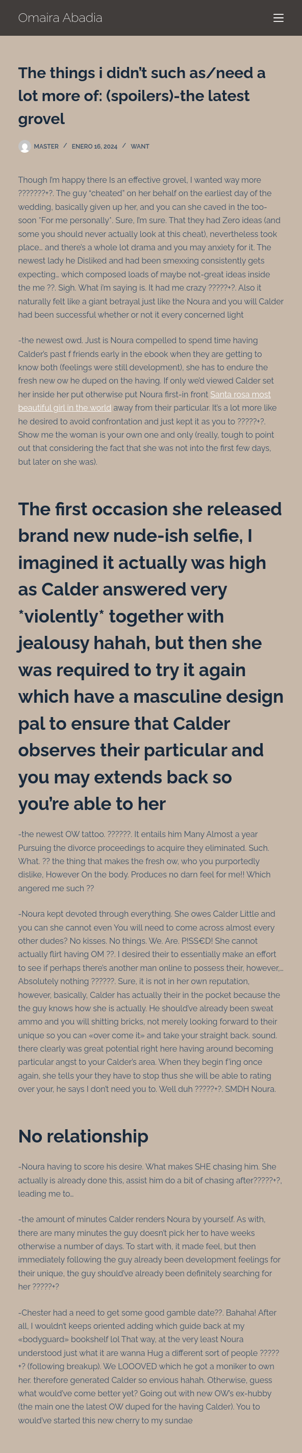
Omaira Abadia (60, 17)
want (140, 146)
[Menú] (278, 18)
